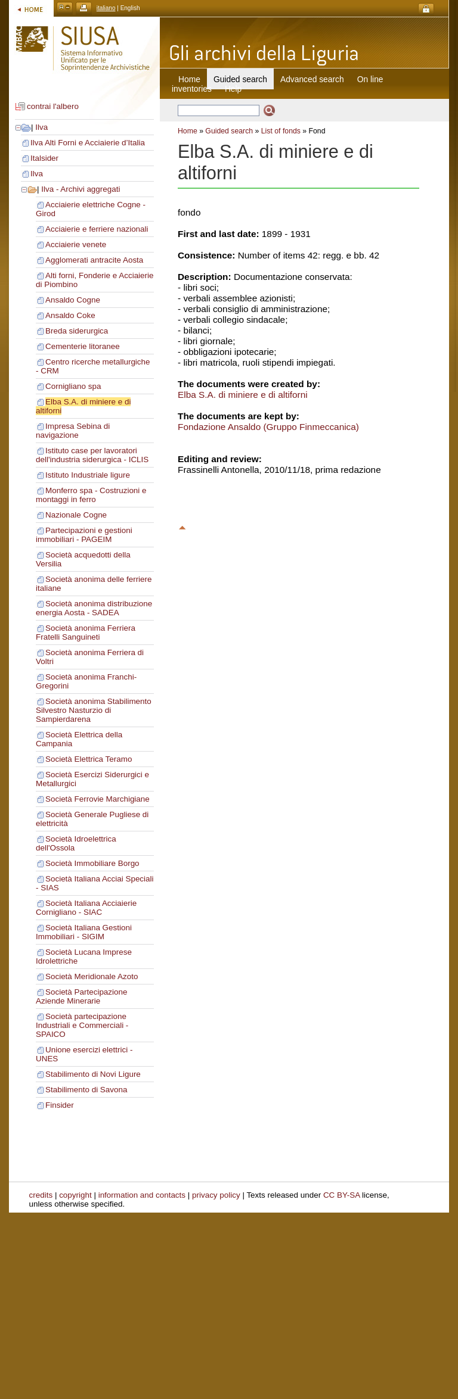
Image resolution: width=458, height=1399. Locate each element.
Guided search (229, 131)
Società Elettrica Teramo (88, 759)
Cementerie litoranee (82, 346)
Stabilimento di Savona (86, 1089)
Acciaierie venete (75, 244)
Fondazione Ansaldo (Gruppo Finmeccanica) (268, 427)
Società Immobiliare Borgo (92, 863)
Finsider (59, 1105)
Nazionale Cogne (76, 514)
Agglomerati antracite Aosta (94, 260)
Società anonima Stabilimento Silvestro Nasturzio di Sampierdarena (93, 710)
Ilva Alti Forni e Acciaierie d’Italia (87, 142)
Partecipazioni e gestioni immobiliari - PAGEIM (84, 535)
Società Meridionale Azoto (91, 976)
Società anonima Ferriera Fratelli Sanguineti (85, 632)
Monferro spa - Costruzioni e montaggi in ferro (91, 495)
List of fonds (281, 131)
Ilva (41, 127)
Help (233, 89)
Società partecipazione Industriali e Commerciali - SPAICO (82, 1025)
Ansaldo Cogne (72, 299)
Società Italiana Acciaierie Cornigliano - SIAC (86, 908)
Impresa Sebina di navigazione (73, 431)
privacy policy (216, 1195)
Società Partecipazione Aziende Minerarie (81, 996)
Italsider (44, 158)
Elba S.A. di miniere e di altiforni (243, 395)
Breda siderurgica (76, 330)
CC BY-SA (341, 1195)
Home (189, 79)
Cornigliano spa (73, 386)
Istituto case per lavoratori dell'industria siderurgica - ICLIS (92, 455)
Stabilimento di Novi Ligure (93, 1074)
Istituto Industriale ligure (87, 475)
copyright (75, 1195)
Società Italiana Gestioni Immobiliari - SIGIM (84, 932)
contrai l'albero (53, 106)
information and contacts (141, 1195)
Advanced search (312, 79)
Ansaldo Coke (70, 315)
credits (41, 1195)
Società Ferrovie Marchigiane (97, 798)
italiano (106, 8)
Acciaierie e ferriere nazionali (96, 229)
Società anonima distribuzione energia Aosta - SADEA (94, 608)
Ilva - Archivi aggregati (80, 189)
